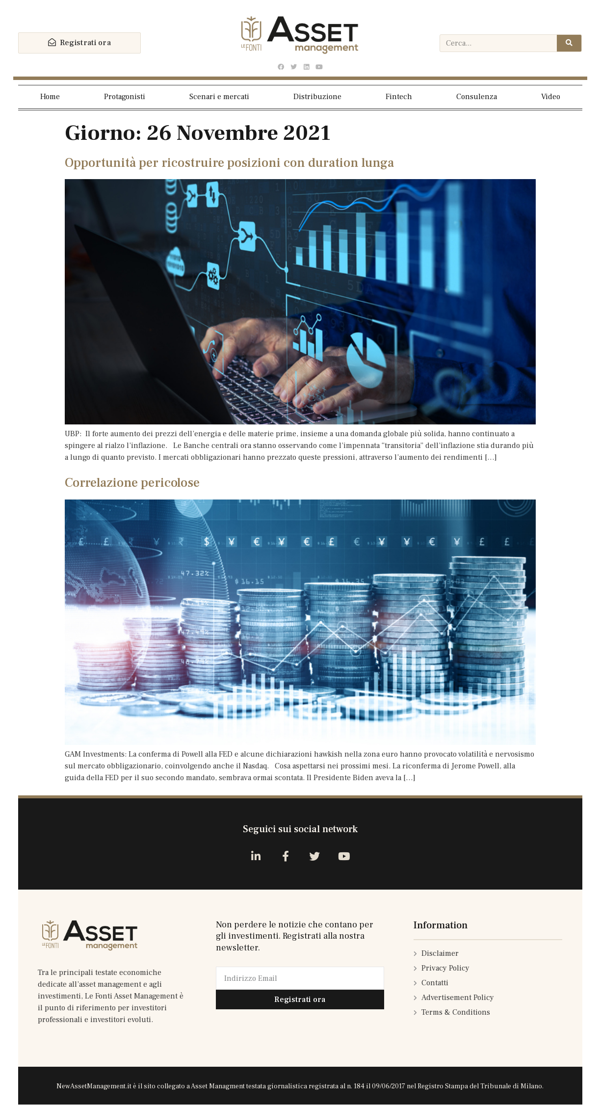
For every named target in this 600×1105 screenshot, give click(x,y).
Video (550, 97)
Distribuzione (317, 97)
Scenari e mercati (219, 97)
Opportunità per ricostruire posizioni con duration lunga (229, 163)
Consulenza (476, 97)
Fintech (399, 97)
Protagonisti (124, 97)
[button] (79, 42)
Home (50, 97)
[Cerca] (569, 43)
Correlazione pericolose (132, 482)
